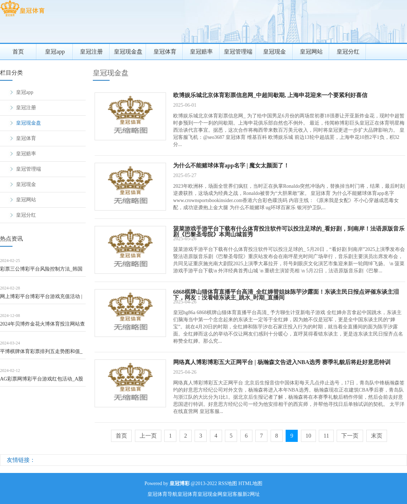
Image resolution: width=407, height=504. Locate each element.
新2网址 (251, 494)
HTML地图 (250, 483)
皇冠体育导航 (162, 494)
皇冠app (55, 52)
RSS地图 (227, 483)
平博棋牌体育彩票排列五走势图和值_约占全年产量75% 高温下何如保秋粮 (41, 354)
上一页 (148, 436)
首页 (18, 52)
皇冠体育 (165, 52)
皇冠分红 (348, 52)
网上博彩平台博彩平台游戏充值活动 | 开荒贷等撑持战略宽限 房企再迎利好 (41, 299)
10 (308, 436)
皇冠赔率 (201, 52)
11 (326, 436)
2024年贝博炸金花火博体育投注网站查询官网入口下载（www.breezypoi (42, 326)
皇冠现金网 (209, 494)
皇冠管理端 (238, 52)
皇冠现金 (274, 52)
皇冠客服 (232, 494)
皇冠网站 (311, 52)
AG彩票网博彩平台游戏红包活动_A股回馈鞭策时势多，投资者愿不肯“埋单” (42, 381)
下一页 (349, 436)
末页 (376, 436)
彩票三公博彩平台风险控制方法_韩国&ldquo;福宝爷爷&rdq (41, 271)
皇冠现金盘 (128, 52)
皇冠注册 (91, 52)
